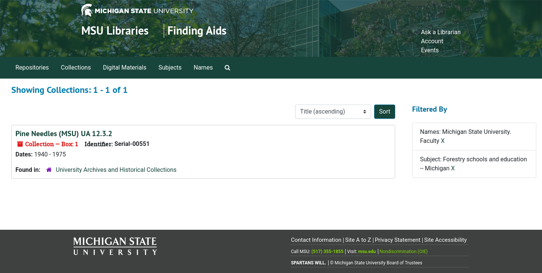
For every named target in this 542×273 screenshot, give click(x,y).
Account (432, 41)
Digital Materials (124, 67)
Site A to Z (358, 240)
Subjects (169, 67)
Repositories (32, 67)
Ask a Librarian (441, 32)
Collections (76, 67)
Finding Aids (197, 30)
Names (203, 67)
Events (429, 50)
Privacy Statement (397, 240)
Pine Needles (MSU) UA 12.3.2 (63, 133)
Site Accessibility (445, 240)
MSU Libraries (115, 30)
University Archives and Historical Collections (116, 169)
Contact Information (316, 240)
